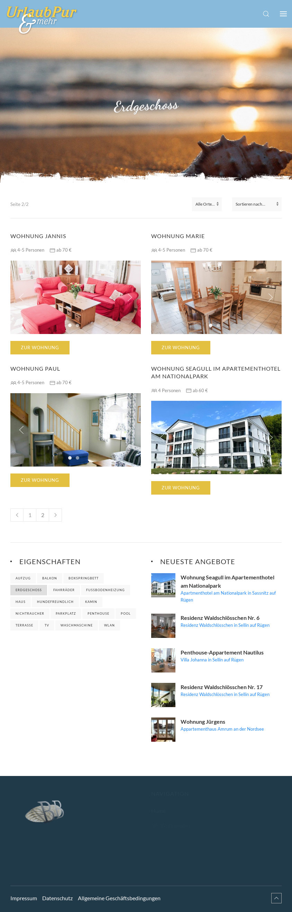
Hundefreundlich (55, 602)
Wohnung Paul (35, 368)
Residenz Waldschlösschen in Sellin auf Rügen (225, 625)
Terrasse (24, 625)
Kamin (91, 602)
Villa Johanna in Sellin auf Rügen (212, 659)
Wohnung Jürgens (203, 721)
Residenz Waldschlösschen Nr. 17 (222, 687)
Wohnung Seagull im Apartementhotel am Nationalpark (216, 372)
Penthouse (98, 613)
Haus (21, 602)
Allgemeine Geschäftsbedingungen (119, 893)
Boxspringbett (84, 578)
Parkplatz (66, 613)
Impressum (23, 893)
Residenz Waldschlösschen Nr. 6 (220, 617)
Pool (126, 613)
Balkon (49, 578)
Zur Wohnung (40, 347)
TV (47, 625)
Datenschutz (57, 893)
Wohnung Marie (178, 236)
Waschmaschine (77, 625)
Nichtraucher (30, 613)
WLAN (109, 625)
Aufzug (23, 578)
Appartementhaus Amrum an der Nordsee (222, 729)
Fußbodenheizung (105, 590)
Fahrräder (64, 590)
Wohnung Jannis (38, 236)
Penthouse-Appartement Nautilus (222, 652)
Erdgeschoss (29, 590)
